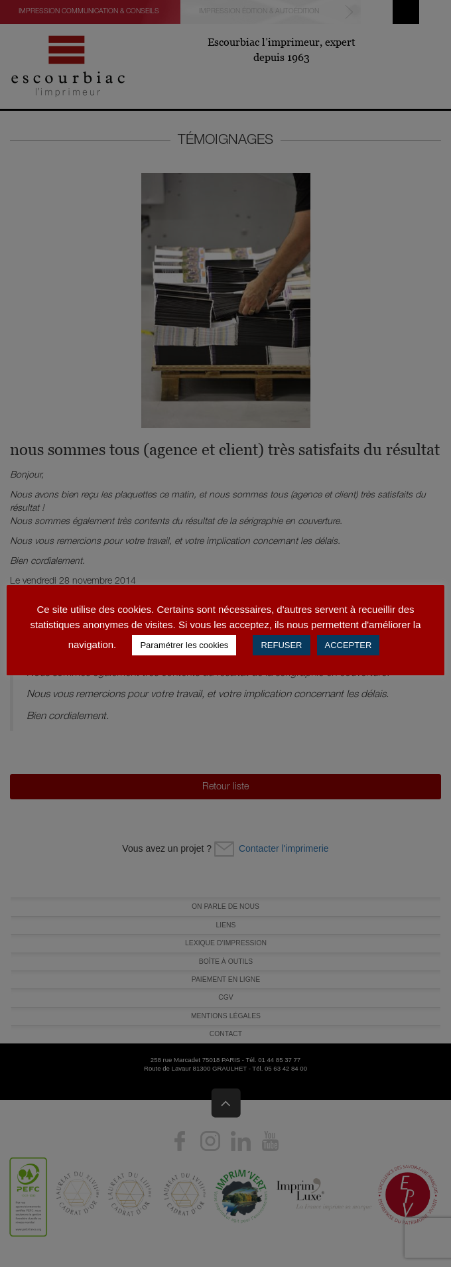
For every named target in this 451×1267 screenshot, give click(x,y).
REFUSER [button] (281, 645)
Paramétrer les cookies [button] (184, 645)
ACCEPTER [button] (348, 645)
